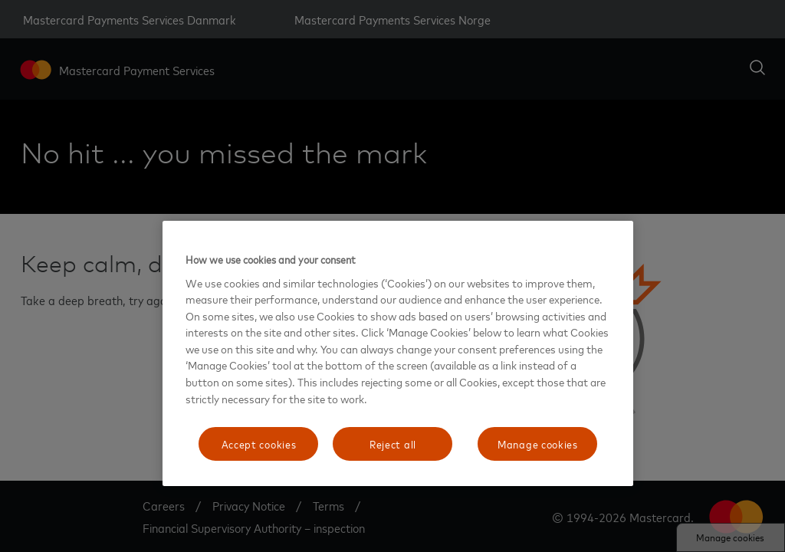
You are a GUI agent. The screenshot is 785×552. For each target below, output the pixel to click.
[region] (398, 353)
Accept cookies (259, 443)
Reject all (393, 443)
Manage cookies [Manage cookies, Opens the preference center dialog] (538, 443)
